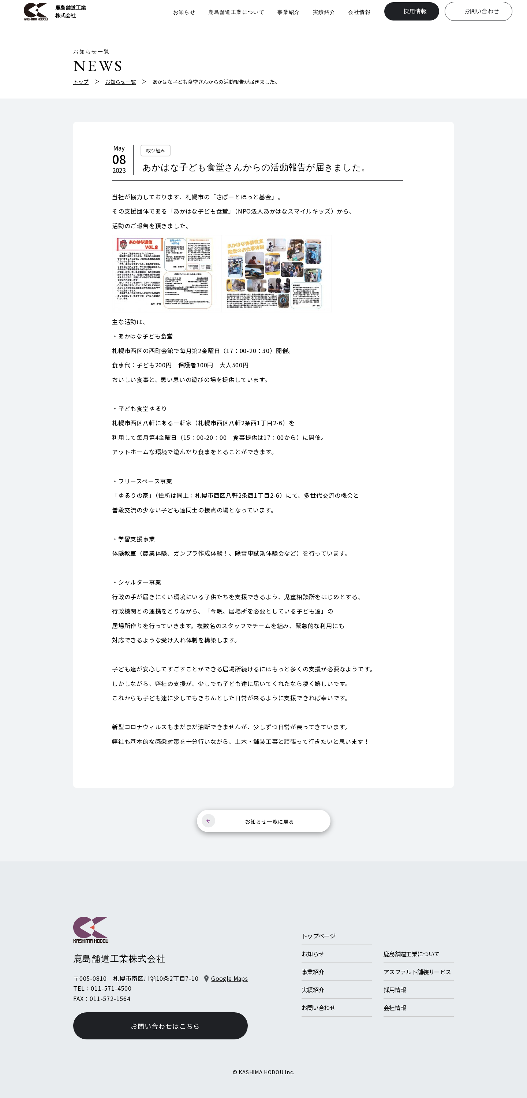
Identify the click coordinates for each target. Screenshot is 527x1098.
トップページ (318, 935)
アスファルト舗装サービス (417, 971)
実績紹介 (324, 12)
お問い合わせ (481, 11)
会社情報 (359, 12)
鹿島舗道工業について (236, 12)
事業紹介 (288, 12)
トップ (81, 81)
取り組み (155, 150)
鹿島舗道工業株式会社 (55, 12)
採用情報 (415, 11)
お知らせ (184, 12)
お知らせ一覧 (120, 81)
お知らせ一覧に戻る (269, 821)
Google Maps (229, 978)
